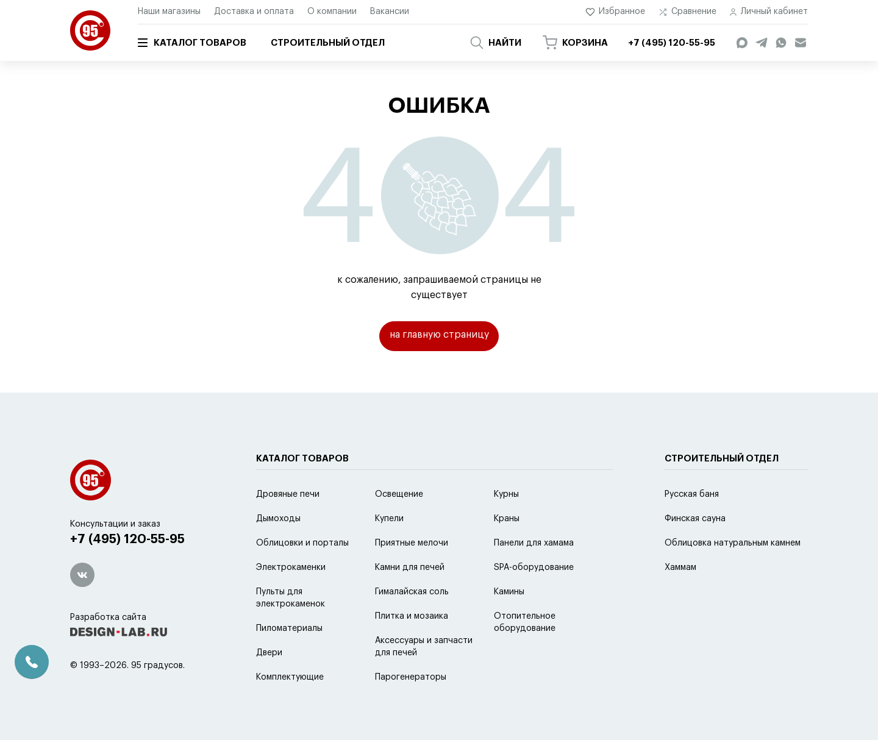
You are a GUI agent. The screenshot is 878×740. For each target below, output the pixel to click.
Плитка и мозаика (411, 646)
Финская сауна (695, 549)
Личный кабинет (769, 11)
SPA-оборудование (534, 598)
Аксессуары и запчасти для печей (424, 677)
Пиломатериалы (289, 659)
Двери (269, 683)
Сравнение (687, 11)
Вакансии (389, 11)
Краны (506, 549)
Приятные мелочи (411, 573)
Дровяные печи (287, 525)
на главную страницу (439, 336)
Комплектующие (290, 707)
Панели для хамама (534, 573)
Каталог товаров (192, 43)
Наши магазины (169, 11)
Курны (506, 525)
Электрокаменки (291, 598)
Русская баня (692, 525)
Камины (509, 622)
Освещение (399, 525)
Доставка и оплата (254, 11)
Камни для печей (409, 598)
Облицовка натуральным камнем (733, 573)
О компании (332, 11)
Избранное (615, 11)
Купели (389, 549)
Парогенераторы (410, 707)
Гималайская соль (412, 622)
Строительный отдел (328, 43)
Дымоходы (278, 549)
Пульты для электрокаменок (290, 628)
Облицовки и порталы (302, 573)
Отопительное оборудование (524, 652)
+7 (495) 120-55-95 (128, 570)
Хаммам (680, 598)
